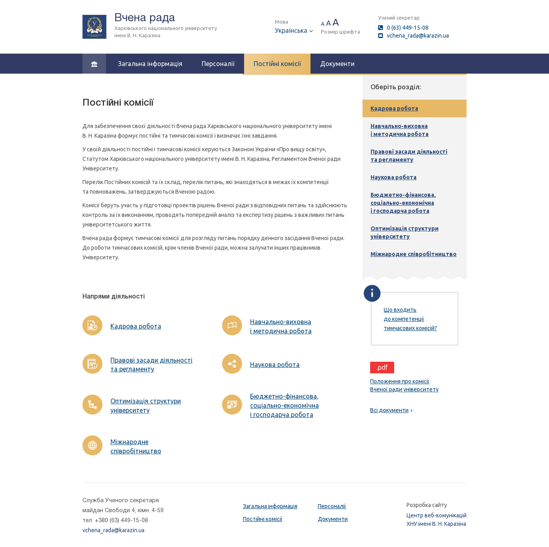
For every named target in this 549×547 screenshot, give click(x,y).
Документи (337, 63)
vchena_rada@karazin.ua (418, 35)
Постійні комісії (277, 63)
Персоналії (218, 63)
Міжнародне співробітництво (135, 446)
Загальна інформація (150, 63)
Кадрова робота (135, 326)
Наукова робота (275, 364)
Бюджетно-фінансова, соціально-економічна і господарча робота (284, 405)
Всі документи (391, 410)
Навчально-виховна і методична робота (281, 326)
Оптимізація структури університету (145, 405)
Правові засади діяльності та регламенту (151, 365)
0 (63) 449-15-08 (408, 27)
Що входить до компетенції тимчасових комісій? (410, 319)
